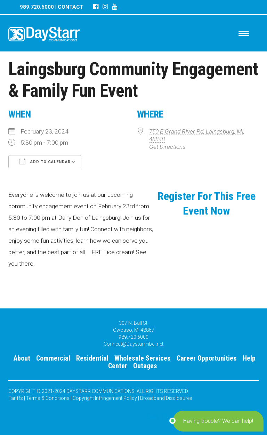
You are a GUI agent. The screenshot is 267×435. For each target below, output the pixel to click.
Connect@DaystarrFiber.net (133, 344)
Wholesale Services (142, 358)
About (22, 358)
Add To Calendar (45, 161)
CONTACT (70, 7)
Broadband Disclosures (166, 398)
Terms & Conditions (48, 398)
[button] (218, 421)
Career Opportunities (207, 358)
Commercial (53, 358)
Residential (92, 358)
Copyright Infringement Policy (105, 398)
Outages (145, 366)
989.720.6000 (37, 7)
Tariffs (15, 398)
